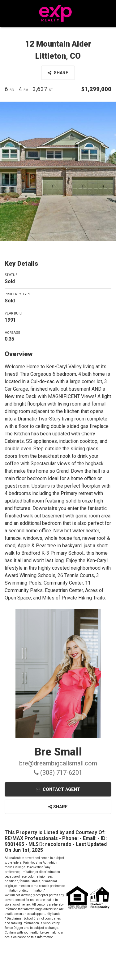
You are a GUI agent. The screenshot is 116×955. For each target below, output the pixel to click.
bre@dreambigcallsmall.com (58, 763)
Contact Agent (58, 789)
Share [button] (58, 73)
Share (58, 807)
